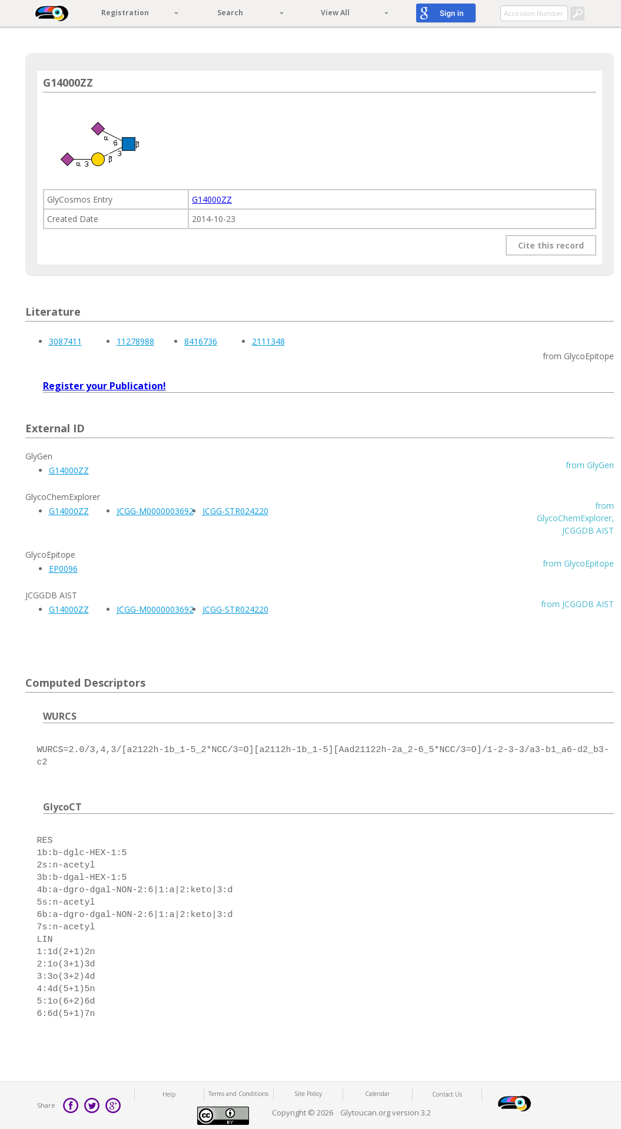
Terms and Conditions (238, 1094)
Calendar (377, 1094)
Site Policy (308, 1094)
